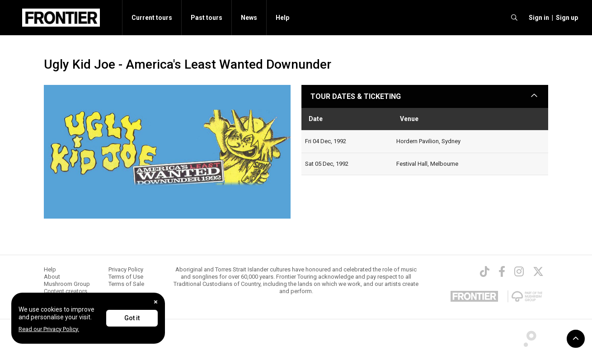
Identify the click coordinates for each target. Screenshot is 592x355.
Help (282, 17)
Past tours (206, 17)
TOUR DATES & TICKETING (355, 96)
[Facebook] (501, 271)
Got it (132, 318)
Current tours (152, 17)
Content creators (65, 291)
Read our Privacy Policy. (49, 329)
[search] (514, 17)
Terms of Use (125, 276)
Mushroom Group (67, 283)
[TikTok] (484, 271)
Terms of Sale (126, 283)
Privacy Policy (125, 269)
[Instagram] (519, 271)
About (52, 276)
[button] (537, 17)
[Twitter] (538, 271)
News (249, 17)
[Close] (156, 302)
